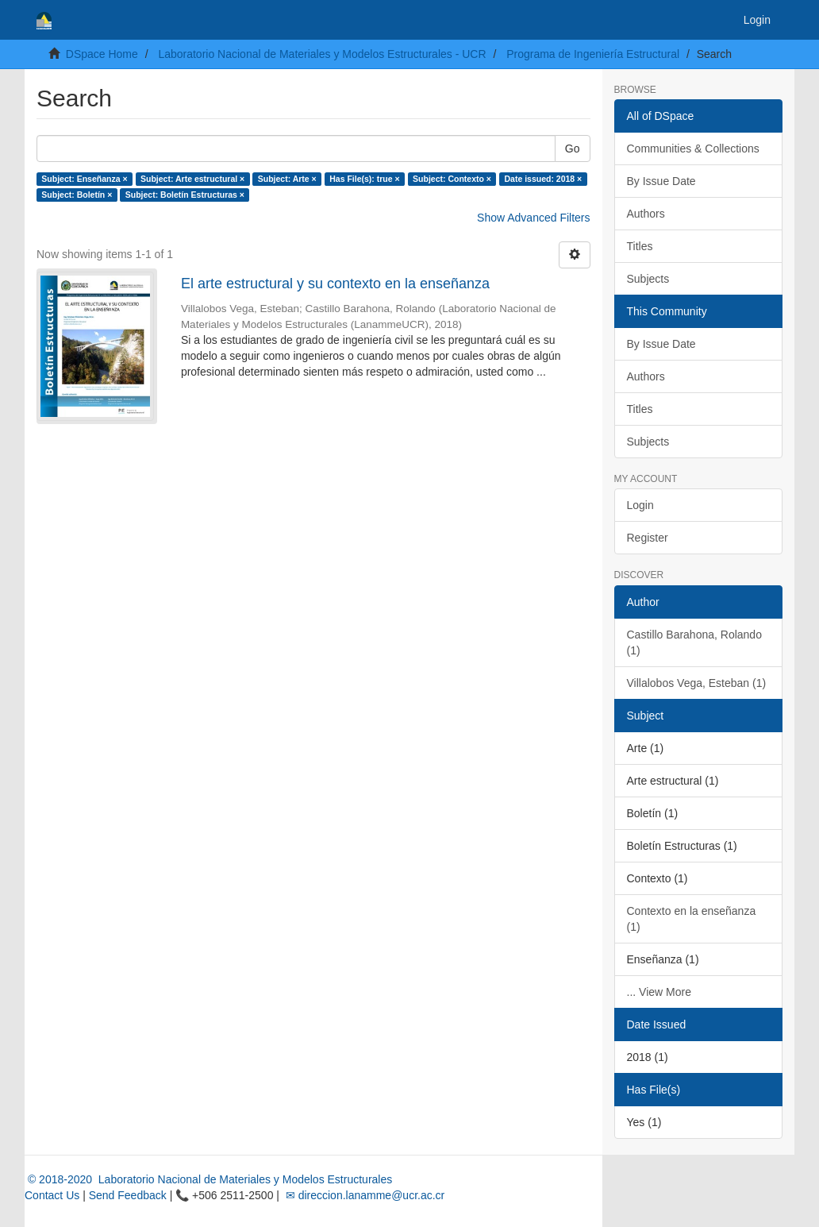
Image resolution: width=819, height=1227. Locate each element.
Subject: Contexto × (452, 178)
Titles (640, 246)
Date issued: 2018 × (543, 178)
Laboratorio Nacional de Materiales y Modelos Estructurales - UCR (322, 54)
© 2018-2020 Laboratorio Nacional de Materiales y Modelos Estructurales (208, 1179)
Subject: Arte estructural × (192, 178)
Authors (646, 213)
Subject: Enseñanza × (84, 178)
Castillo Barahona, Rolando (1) (694, 642)
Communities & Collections (693, 148)
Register (647, 537)
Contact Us (52, 1195)
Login (640, 505)
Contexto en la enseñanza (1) (691, 919)
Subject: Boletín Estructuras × (184, 194)
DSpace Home (102, 54)
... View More (659, 992)
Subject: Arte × (287, 178)
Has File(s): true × (364, 178)
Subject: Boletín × (76, 194)
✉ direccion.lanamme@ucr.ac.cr (363, 1195)
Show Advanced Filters (533, 217)
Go (572, 148)
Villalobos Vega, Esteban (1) (697, 683)
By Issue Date (661, 181)
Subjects (648, 278)
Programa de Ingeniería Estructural (592, 54)
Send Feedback (128, 1195)
